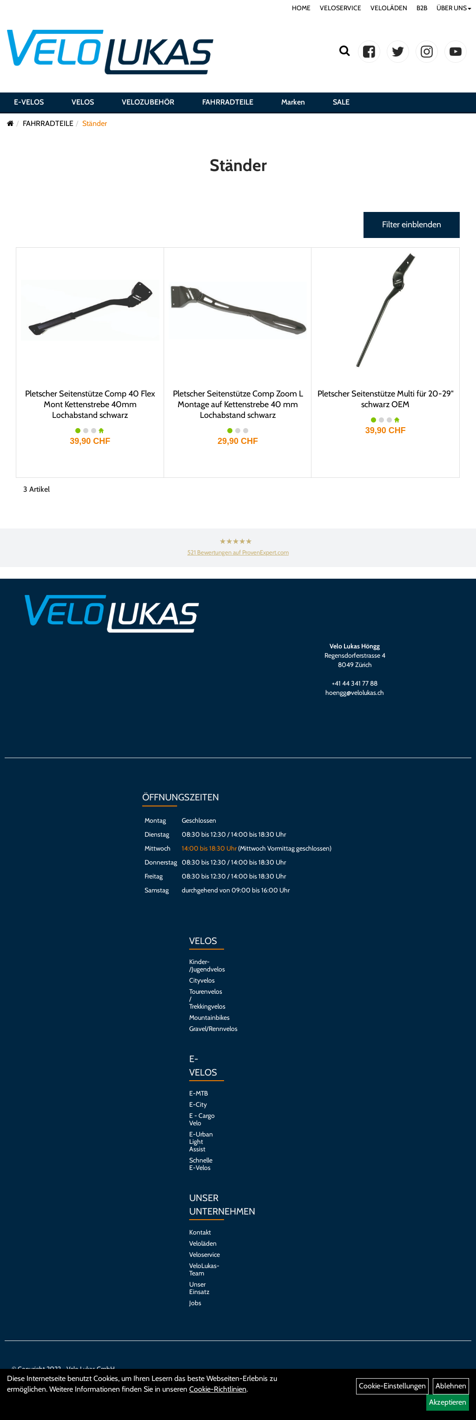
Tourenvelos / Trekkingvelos (202, 999)
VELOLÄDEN (388, 8)
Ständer (94, 123)
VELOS (83, 103)
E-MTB (198, 1093)
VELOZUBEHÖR (148, 103)
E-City (198, 1104)
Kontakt (200, 1232)
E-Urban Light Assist (201, 1141)
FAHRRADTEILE (227, 103)
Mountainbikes (202, 1017)
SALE (341, 103)
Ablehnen (451, 1385)
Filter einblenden (411, 224)
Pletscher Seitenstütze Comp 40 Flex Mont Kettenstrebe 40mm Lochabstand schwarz (90, 404)
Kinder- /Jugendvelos (202, 965)
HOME (301, 8)
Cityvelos (202, 980)
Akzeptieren (447, 1402)
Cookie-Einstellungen (392, 1385)
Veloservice (202, 1254)
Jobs (195, 1303)
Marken (293, 103)
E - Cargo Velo (202, 1119)
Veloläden (202, 1243)
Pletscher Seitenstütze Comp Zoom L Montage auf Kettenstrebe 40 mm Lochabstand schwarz (238, 404)
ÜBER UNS (453, 8)
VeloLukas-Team (202, 1269)
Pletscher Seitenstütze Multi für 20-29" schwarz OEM (385, 399)
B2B (421, 8)
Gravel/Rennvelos (202, 1028)
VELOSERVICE (340, 8)
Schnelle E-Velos (200, 1164)
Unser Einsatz (199, 1288)
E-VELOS (29, 103)
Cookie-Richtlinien (217, 1389)
